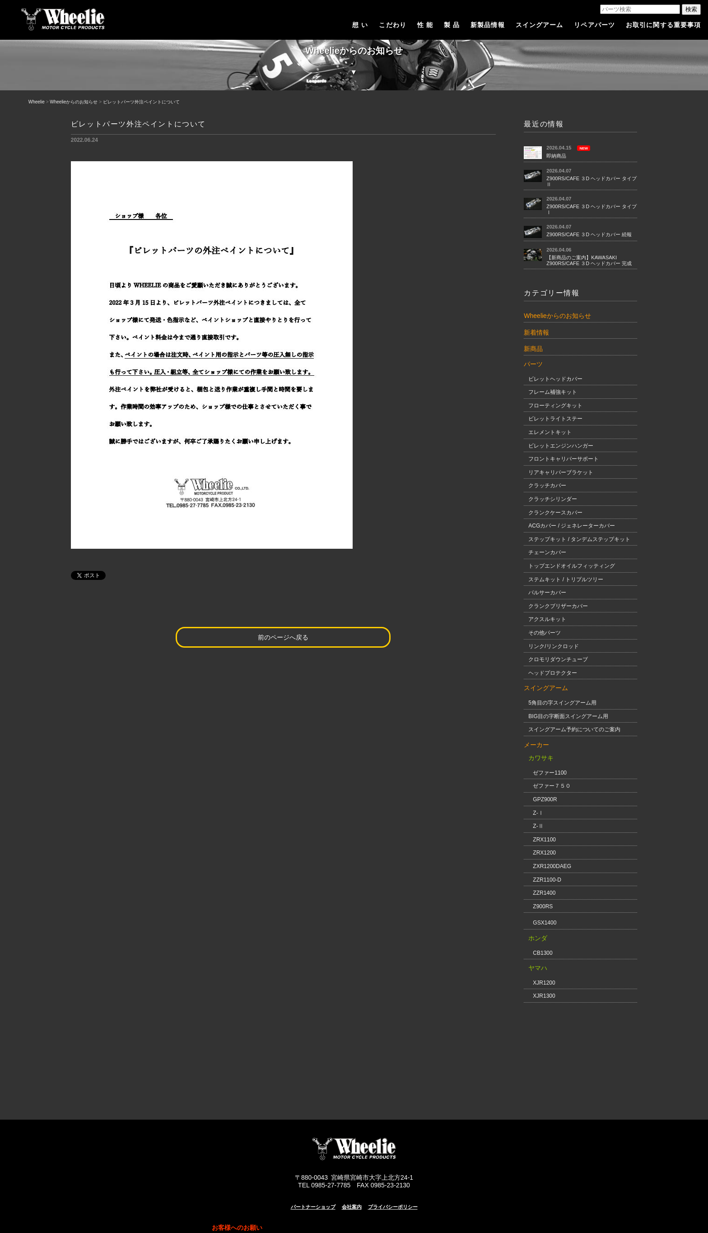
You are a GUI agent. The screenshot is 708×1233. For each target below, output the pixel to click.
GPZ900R (545, 799)
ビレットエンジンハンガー (560, 446)
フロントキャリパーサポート (563, 459)
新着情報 (536, 332)
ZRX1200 (544, 853)
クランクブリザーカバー (558, 606)
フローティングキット (555, 405)
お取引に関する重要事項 (663, 24)
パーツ (533, 364)
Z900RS (543, 906)
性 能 (425, 24)
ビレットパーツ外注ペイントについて (141, 101)
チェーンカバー (547, 552)
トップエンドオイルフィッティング (571, 566)
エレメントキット (550, 432)
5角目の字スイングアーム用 (562, 703)
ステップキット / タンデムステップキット (579, 539)
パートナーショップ (313, 1207)
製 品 (452, 24)
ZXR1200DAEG (552, 866)
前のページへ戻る (283, 637)
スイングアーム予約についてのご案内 (574, 729)
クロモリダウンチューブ (558, 659)
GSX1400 (544, 923)
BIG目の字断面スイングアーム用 (568, 716)
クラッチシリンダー (552, 499)
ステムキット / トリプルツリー (565, 579)
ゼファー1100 (550, 773)
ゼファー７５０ (552, 786)
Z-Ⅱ (538, 826)
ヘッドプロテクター (552, 673)
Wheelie (36, 101)
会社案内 (352, 1207)
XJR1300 (544, 996)
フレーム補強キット (552, 392)
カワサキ (541, 757)
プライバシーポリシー (393, 1207)
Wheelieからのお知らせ (74, 101)
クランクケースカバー (555, 512)
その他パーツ (544, 633)
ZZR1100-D (547, 880)
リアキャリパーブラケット (560, 472)
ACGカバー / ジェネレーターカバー (571, 526)
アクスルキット (547, 619)
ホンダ (537, 938)
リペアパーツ (594, 24)
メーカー (536, 744)
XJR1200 (544, 983)
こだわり (392, 24)
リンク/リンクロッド (553, 646)
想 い (360, 24)
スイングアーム (540, 24)
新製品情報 (487, 24)
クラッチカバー (547, 485)
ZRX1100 (544, 839)
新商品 (533, 348)
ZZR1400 (544, 893)
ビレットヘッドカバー (555, 379)
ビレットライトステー (555, 419)
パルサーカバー (547, 592)
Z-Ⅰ (538, 813)
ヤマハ (537, 967)
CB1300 (542, 953)
